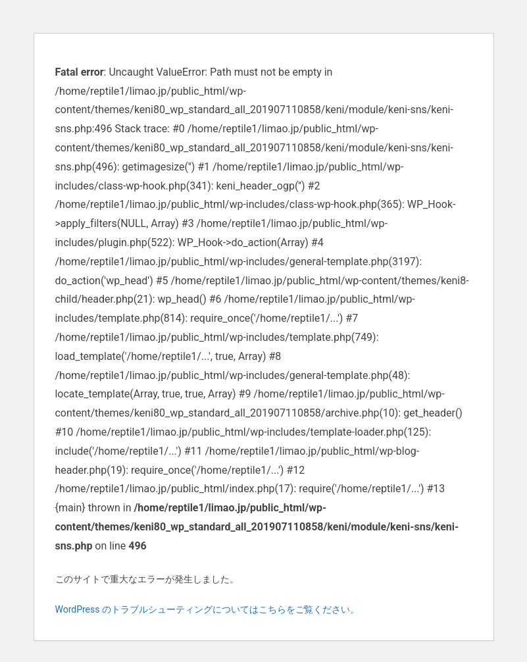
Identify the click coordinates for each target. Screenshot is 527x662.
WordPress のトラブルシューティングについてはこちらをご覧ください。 (207, 609)
